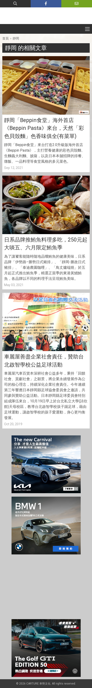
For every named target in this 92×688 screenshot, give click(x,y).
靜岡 (16, 38)
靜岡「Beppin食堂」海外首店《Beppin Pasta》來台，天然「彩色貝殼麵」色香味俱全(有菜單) (44, 128)
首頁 (5, 38)
